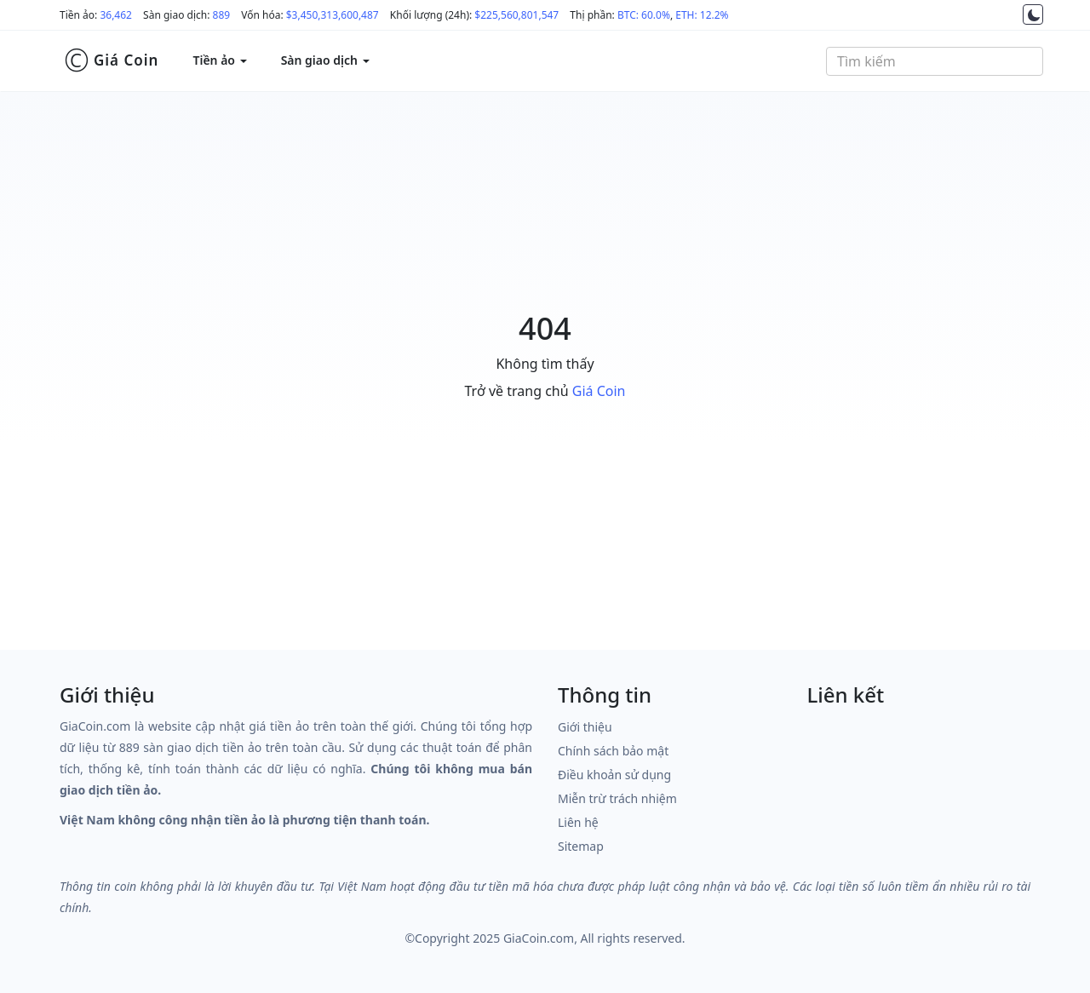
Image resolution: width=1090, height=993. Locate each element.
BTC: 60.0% (643, 15)
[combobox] (934, 61)
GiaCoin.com (538, 938)
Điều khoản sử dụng (614, 774)
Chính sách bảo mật (613, 751)
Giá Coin (111, 60)
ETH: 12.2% (701, 15)
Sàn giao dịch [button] (325, 60)
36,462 (116, 15)
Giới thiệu (585, 727)
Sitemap (581, 846)
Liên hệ (578, 822)
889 (222, 15)
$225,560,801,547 (516, 15)
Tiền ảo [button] (219, 60)
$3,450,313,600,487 (332, 15)
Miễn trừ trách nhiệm (617, 798)
